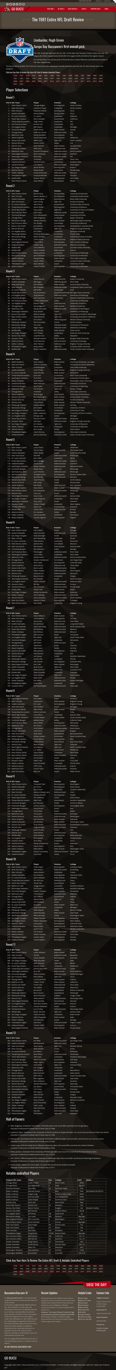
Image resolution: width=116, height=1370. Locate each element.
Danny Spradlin (40, 515)
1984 (64, 75)
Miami (57, 1228)
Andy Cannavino (40, 907)
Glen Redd (38, 603)
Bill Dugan (38, 282)
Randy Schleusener (41, 843)
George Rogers (39, 105)
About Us (99, 1)
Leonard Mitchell (40, 175)
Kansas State (60, 1233)
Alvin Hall (31, 1202)
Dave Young (38, 202)
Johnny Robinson (40, 435)
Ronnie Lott (38, 124)
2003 (88, 78)
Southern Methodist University (82, 298)
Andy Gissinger (39, 536)
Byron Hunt (38, 789)
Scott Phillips (39, 370)
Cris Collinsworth (40, 215)
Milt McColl (32, 1239)
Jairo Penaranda (40, 1102)
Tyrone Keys (38, 450)
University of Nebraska (79, 193)
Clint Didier (38, 1065)
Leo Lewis (32, 1216)
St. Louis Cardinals (19, 116)
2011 (46, 81)
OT (50, 1199)
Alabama (73, 116)
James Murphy (39, 913)
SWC (82, 1191)
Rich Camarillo (33, 1219)
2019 (94, 81)
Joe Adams (38, 1086)
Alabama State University (79, 239)
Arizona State (60, 1244)
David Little (38, 659)
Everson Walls (33, 1197)
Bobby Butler (39, 170)
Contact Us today (85, 1317)
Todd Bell (37, 391)
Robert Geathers (40, 349)
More (106, 9)
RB (50, 1225)
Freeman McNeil (40, 111)
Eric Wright (38, 223)
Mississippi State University (80, 220)
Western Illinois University (80, 319)
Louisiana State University (80, 247)
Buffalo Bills (16, 178)
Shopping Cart (95, 9)
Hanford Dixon (39, 162)
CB (50, 1183)
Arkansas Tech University (79, 333)
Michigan (73, 127)
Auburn (73, 167)
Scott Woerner (39, 341)
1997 (52, 78)
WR (50, 1216)
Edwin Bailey (38, 453)
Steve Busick (38, 653)
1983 (58, 75)
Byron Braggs (39, 461)
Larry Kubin (38, 554)
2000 (70, 78)
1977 (21, 75)
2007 (21, 81)
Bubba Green (39, 557)
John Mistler (38, 284)
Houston (73, 175)
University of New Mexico (80, 394)
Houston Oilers (17, 338)
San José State (75, 146)
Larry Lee (37, 493)
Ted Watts (37, 159)
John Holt (37, 375)
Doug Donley (39, 258)
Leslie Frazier (33, 1183)
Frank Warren (39, 279)
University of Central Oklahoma (82, 364)
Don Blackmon (39, 410)
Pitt (71, 121)
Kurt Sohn (32, 1230)
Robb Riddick (39, 835)
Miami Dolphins (18, 138)
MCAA (82, 1199)
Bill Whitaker (38, 629)
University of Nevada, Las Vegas (82, 362)
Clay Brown (38, 228)
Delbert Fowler (39, 504)
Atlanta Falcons (17, 170)
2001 (76, 78)
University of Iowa (77, 212)
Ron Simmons (39, 587)
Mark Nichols (39, 146)
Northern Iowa (61, 1199)
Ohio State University (78, 258)
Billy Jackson (38, 651)
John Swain (38, 408)
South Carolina (76, 105)
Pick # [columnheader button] (8, 103)
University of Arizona (78, 303)
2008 (27, 81)
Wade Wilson (39, 742)
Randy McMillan (40, 135)
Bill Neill (37, 455)
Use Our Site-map (85, 1319)
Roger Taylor (38, 327)
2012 (52, 81)
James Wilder (39, 207)
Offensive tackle (60, 132)
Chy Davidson (39, 1028)
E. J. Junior (37, 116)
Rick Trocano (39, 993)
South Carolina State (63, 1194)
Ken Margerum (39, 306)
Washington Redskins (20, 156)
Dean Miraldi (39, 264)
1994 (33, 78)
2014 (64, 81)
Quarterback (59, 181)
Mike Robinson (39, 383)
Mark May (37, 156)
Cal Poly (73, 405)
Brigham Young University (80, 228)
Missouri (73, 173)
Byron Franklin (39, 250)
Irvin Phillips (38, 333)
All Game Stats (84, 1310)
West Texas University (78, 375)
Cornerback (58, 408)
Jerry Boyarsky (39, 490)
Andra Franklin (39, 266)
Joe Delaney (38, 226)
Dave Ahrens (39, 541)
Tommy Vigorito (40, 517)
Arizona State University (79, 284)
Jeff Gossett (32, 1211)
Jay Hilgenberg (33, 1185)
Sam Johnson (39, 573)
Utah (72, 290)
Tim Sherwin (38, 389)
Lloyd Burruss (39, 336)
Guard (56, 264)
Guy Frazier (38, 386)
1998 (58, 78)
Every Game (84, 1303)
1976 (15, 75)
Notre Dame (75, 429)
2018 (88, 81)
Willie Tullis (38, 760)
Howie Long (38, 245)
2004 (94, 78)
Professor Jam (101, 1330)
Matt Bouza (32, 1236)
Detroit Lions (17, 146)
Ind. (81, 1208)
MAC (82, 1202)
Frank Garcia (33, 1244)
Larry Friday (38, 1009)
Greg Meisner (39, 295)
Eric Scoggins (39, 1067)
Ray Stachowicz (39, 292)
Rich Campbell (39, 119)
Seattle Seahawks (18, 113)
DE (52, 1233)
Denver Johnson (40, 712)
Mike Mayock (39, 910)
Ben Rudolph (39, 287)
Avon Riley (38, 841)
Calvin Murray (39, 432)
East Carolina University (79, 242)
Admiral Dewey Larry (42, 792)
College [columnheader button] (73, 103)
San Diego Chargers (19, 167)
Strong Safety (59, 113)
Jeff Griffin (37, 290)
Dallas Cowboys (18, 173)
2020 (101, 81)
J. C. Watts (37, 750)
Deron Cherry (33, 1208)
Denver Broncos (18, 143)
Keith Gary (38, 148)
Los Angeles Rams (18, 127)
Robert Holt (38, 589)
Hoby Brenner (39, 317)
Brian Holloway (39, 154)
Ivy (82, 1214)
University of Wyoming (78, 386)
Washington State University (81, 381)
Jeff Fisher (37, 643)
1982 (52, 75)
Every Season (84, 1305)
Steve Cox (37, 507)
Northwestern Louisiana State (81, 226)
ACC (81, 1247)
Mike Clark (38, 678)
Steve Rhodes (39, 373)
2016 (76, 81)
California (74, 119)
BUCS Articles (73, 9)
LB (50, 1188)
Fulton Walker (39, 570)
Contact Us (107, 1)
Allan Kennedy (39, 915)
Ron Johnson (38, 624)
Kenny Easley (39, 113)
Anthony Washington (42, 234)
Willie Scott (38, 140)
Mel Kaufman (33, 1250)
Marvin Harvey (39, 314)
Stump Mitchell (39, 795)
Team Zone (50, 9)
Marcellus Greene (40, 1003)
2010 (40, 81)
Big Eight (81, 1216)
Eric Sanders (38, 512)
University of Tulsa (77, 410)
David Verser (39, 129)
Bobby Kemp (39, 720)
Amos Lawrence (40, 413)
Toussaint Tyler (39, 784)
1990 (101, 75)
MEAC (82, 1194)
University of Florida (78, 215)
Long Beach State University (81, 287)
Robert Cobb (38, 303)
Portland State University (79, 204)
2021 (15, 84)
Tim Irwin (37, 325)
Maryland (73, 336)
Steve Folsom (39, 899)
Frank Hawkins (39, 940)
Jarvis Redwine (39, 255)
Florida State (75, 170)
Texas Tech (74, 159)
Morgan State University (79, 338)
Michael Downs (34, 1191)
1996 (46, 78)
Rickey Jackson (39, 253)
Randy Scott (32, 1205)
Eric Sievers (38, 424)
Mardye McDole (40, 220)
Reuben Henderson (41, 560)
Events (84, 9)
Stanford (73, 154)
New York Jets (17, 111)
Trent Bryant (38, 894)
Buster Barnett (39, 1012)
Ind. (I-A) (82, 1253)
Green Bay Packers (19, 119)
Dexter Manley (39, 466)
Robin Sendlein (39, 237)
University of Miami (77, 408)
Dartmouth (59, 1214)
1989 (94, 75)
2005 (101, 78)
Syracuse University (77, 231)
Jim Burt (31, 1228)
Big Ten (82, 1185)
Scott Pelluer (38, 381)
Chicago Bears (17, 132)
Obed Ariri (38, 645)
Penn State (74, 178)
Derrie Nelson (39, 426)
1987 (82, 75)
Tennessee (59, 1242)
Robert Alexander (40, 921)
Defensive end (59, 148)
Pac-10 (81, 1219)
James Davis (38, 463)
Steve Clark (38, 496)
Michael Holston (40, 338)
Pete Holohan (39, 675)
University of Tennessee (79, 325)
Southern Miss (75, 162)
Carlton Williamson (41, 301)
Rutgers (58, 1208)
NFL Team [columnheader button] (16, 103)
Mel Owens (38, 127)
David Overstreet (40, 138)
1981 (46, 75)
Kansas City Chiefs (19, 140)
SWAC (82, 1183)
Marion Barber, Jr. (40, 196)
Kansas (73, 129)
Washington (74, 165)
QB (50, 1214)
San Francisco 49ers (19, 124)
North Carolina (76, 108)
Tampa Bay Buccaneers (20, 121)
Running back (59, 105)
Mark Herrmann (40, 400)
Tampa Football (85, 1314)
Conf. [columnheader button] (79, 1180)
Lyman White (39, 261)
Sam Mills (32, 1188)
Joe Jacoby (32, 1253)
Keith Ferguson (39, 499)
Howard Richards (40, 173)
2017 (82, 81)
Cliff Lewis (37, 1057)
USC (71, 124)
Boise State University (78, 199)
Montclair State (61, 1188)
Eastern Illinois (61, 1211)
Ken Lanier (38, 482)
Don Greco (38, 319)
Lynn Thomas (39, 472)
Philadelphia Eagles (19, 175)
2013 (58, 81)
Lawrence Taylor (40, 108)
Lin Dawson (38, 747)
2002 (82, 78)
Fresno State (75, 234)
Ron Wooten (38, 579)
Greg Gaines (33, 1242)
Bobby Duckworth (41, 592)
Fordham (58, 1230)
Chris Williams (39, 247)
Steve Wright (33, 1199)
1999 (64, 78)
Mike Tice (31, 1247)
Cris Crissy (38, 1089)
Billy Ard (37, 771)
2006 (15, 81)
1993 (27, 78)
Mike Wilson (38, 849)
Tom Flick (37, 378)
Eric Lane (37, 704)
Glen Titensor (39, 344)
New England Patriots (20, 154)
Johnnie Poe (38, 544)
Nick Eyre (37, 421)
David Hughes (39, 199)
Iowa (57, 1185)
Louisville (58, 1253)
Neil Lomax (38, 204)
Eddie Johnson (39, 669)
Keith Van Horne (40, 132)
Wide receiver (59, 129)
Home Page (83, 1298)
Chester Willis (39, 1025)
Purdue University (77, 202)
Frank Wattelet (34, 1222)
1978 (27, 75)
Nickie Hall (38, 883)
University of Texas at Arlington (82, 210)
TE (50, 1247)
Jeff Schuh (37, 640)
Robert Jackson (39, 974)
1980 (40, 75)
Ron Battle (38, 637)
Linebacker (58, 108)
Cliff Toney (38, 766)
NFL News (61, 9)
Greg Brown (32, 1233)
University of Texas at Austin (81, 237)
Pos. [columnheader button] (50, 1180)
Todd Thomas (39, 480)
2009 (33, 81)
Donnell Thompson (41, 151)
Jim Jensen (38, 990)
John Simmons (39, 298)
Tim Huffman (39, 797)
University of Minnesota (79, 196)
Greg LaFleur (39, 346)
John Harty (38, 212)
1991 (15, 78)
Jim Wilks (37, 1041)
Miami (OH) (59, 1202)
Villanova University (77, 245)
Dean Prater (38, 926)
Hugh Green (38, 121)
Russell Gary (38, 193)
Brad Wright (38, 394)
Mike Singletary (39, 218)
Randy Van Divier (40, 309)
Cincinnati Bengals (19, 129)
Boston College (76, 389)
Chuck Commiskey (41, 851)
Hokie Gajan (38, 867)
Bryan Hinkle (39, 576)
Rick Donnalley (39, 322)
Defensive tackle (60, 151)
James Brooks (39, 167)
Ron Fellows (38, 632)
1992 (21, 78)
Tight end (57, 140)
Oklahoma (74, 138)
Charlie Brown (39, 717)
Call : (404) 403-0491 (85, 1)
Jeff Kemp (32, 1214)
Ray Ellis (37, 1111)
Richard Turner (39, 418)
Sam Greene (38, 362)
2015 (70, 81)
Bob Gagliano (39, 1078)
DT (50, 1228)
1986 (76, 75)
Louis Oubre (38, 447)
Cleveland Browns (18, 162)
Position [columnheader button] (57, 103)
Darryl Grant (38, 808)
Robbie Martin (39, 405)
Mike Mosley (38, 330)
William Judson (39, 736)
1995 (40, 78)
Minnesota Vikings (19, 220)
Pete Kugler (38, 552)
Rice (57, 1191)
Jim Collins (38, 231)
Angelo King (32, 1194)
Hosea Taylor (39, 769)
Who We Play (84, 1307)
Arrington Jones (40, 474)
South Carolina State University (82, 349)
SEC (81, 1205)
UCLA (72, 111)
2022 (21, 84)
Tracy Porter (38, 402)
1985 (70, 75)
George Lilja (38, 416)
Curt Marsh (38, 165)
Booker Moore (39, 178)
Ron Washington (40, 397)
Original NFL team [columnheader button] (13, 1180)
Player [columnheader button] (36, 103)
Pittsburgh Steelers (19, 148)
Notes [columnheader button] (88, 1180)
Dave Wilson (38, 181)
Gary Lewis (38, 210)
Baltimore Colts (17, 135)
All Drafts (83, 1312)
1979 (33, 75)
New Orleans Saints (19, 105)
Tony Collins (38, 242)
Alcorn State (60, 1183)
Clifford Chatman (40, 364)
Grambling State (61, 1197)
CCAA (82, 1250)
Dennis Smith (39, 143)
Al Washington (39, 367)
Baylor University (76, 218)
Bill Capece (38, 1092)
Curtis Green (38, 239)
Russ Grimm (38, 311)
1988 (88, 75)
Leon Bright (32, 1225)
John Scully (38, 429)
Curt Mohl (37, 854)
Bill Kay (36, 584)
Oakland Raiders (18, 159)
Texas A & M (75, 330)
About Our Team (85, 1300)
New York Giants (18, 108)
